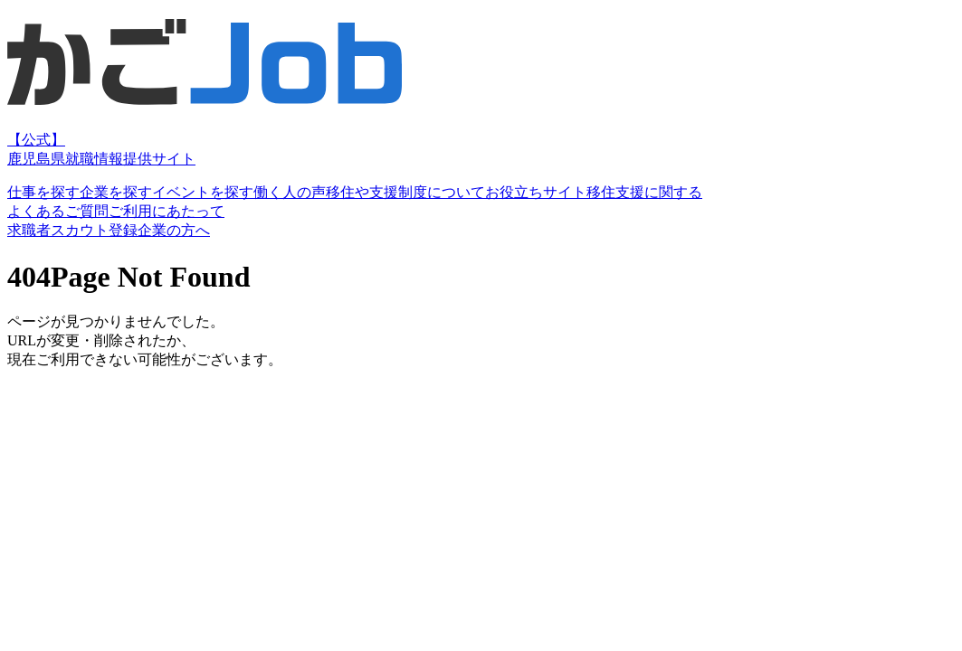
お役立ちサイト (535, 192)
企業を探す (116, 192)
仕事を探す (43, 192)
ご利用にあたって (166, 211)
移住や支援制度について (405, 192)
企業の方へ (174, 230)
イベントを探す (202, 192)
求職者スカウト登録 (72, 230)
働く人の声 (289, 192)
